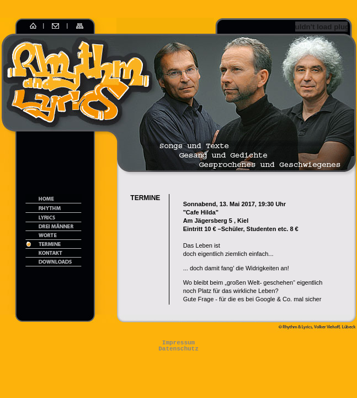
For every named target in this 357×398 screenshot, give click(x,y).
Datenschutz (178, 349)
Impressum (178, 343)
